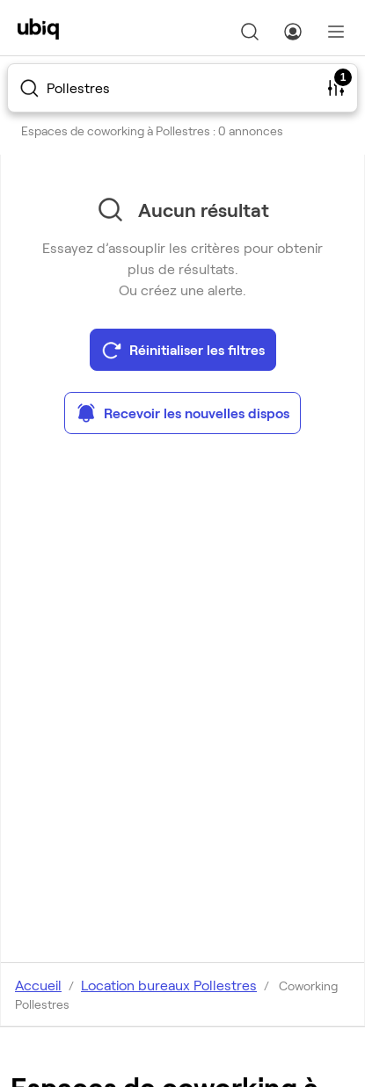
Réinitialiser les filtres (183, 349)
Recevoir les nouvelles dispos (182, 413)
